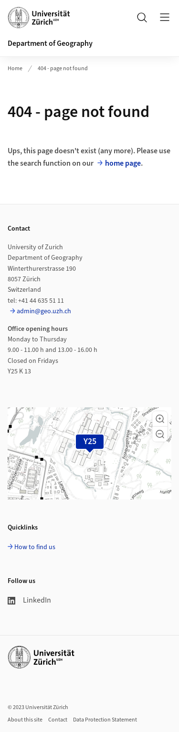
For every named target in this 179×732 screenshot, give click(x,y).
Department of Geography (50, 43)
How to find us (34, 547)
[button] (160, 418)
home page (123, 163)
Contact (57, 720)
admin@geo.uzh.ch (44, 311)
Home (15, 68)
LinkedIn (29, 600)
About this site (25, 720)
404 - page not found (63, 68)
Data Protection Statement (105, 720)
